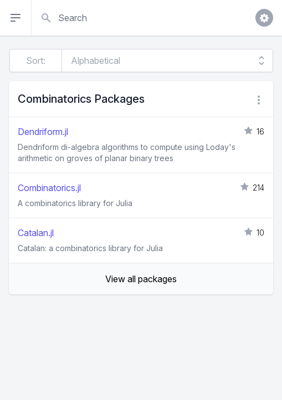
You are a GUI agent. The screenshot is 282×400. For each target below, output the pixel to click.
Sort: (35, 60)
